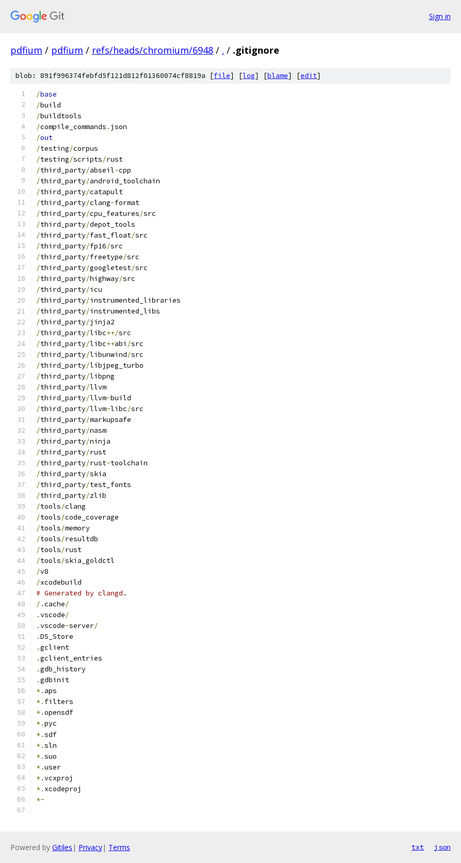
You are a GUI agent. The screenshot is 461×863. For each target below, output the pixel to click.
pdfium (26, 50)
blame (277, 75)
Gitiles (62, 847)
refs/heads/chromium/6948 (152, 50)
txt (417, 847)
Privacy (90, 847)
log (249, 75)
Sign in (440, 16)
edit (308, 75)
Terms (119, 847)
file (222, 75)
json (442, 847)
